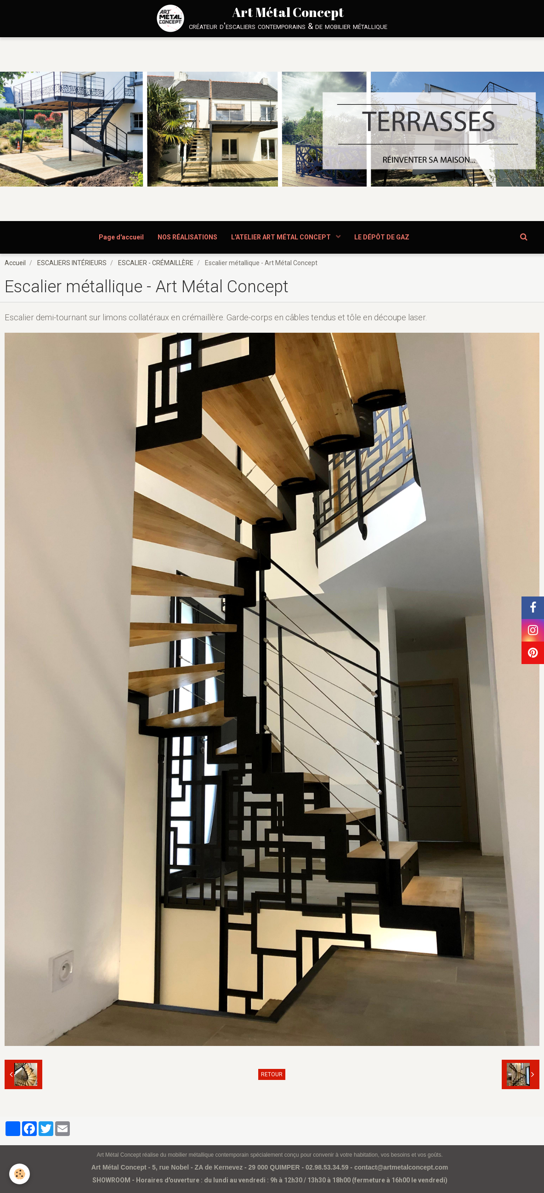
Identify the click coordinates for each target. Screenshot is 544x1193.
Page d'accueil (121, 237)
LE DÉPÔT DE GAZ (381, 237)
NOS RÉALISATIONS (187, 237)
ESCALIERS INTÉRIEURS (72, 263)
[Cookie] (19, 1174)
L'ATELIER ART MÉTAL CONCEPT (281, 237)
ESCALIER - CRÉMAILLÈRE (155, 263)
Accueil (15, 263)
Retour (272, 1074)
